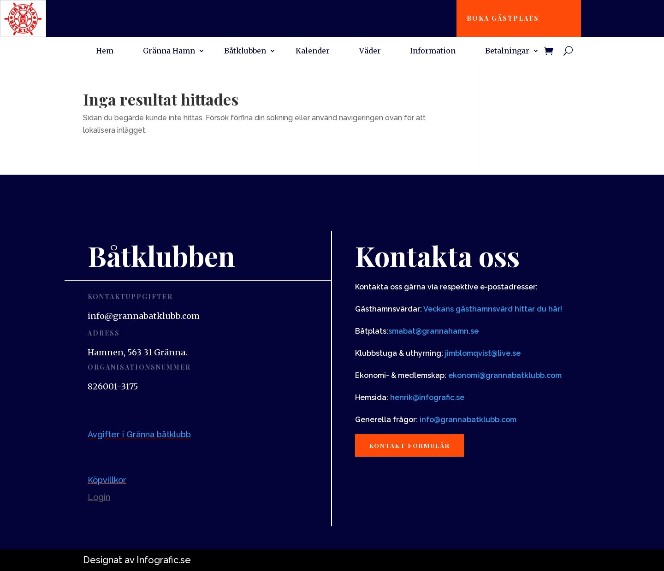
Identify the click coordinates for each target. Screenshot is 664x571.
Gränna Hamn (169, 51)
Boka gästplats (505, 18)
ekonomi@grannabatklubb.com (505, 375)
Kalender (313, 51)
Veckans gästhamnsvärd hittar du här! (492, 309)
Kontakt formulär (413, 445)
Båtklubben (245, 51)
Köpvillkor (107, 480)
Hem (104, 51)
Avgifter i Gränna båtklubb (139, 434)
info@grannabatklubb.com (468, 419)
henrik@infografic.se (427, 397)
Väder (370, 51)
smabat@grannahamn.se (433, 331)
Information (433, 51)
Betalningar (507, 51)
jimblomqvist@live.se (483, 353)
